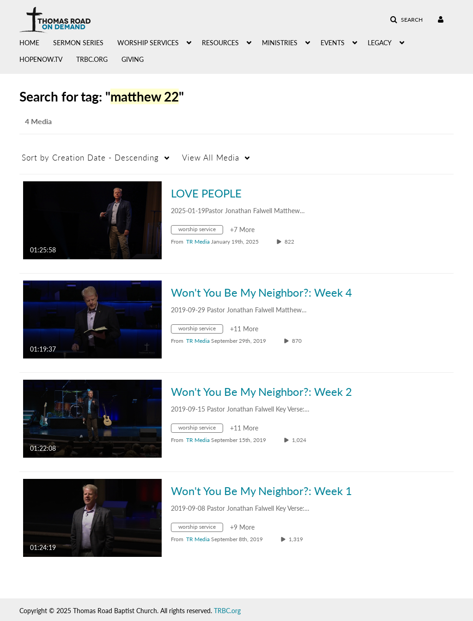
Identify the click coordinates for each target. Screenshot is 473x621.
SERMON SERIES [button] (78, 43)
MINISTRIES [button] (279, 43)
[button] (406, 20)
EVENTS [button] (333, 43)
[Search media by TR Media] (198, 241)
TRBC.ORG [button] (92, 59)
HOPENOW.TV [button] (40, 59)
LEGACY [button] (380, 43)
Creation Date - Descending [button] (90, 157)
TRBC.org (227, 611)
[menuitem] (36, 42)
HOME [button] (29, 43)
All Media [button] (210, 157)
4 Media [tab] (38, 121)
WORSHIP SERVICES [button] (148, 43)
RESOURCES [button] (220, 43)
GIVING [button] (132, 59)
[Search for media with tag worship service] (200, 231)
